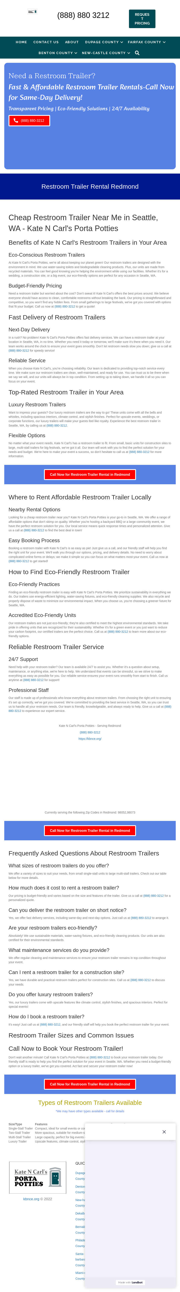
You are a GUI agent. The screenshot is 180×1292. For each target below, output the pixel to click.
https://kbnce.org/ (90, 738)
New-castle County (104, 53)
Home (21, 42)
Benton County (56, 53)
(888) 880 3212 (83, 15)
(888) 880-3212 (65, 306)
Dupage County (102, 42)
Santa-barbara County (80, 1259)
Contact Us (46, 42)
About (72, 42)
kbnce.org (31, 1199)
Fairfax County (144, 42)
